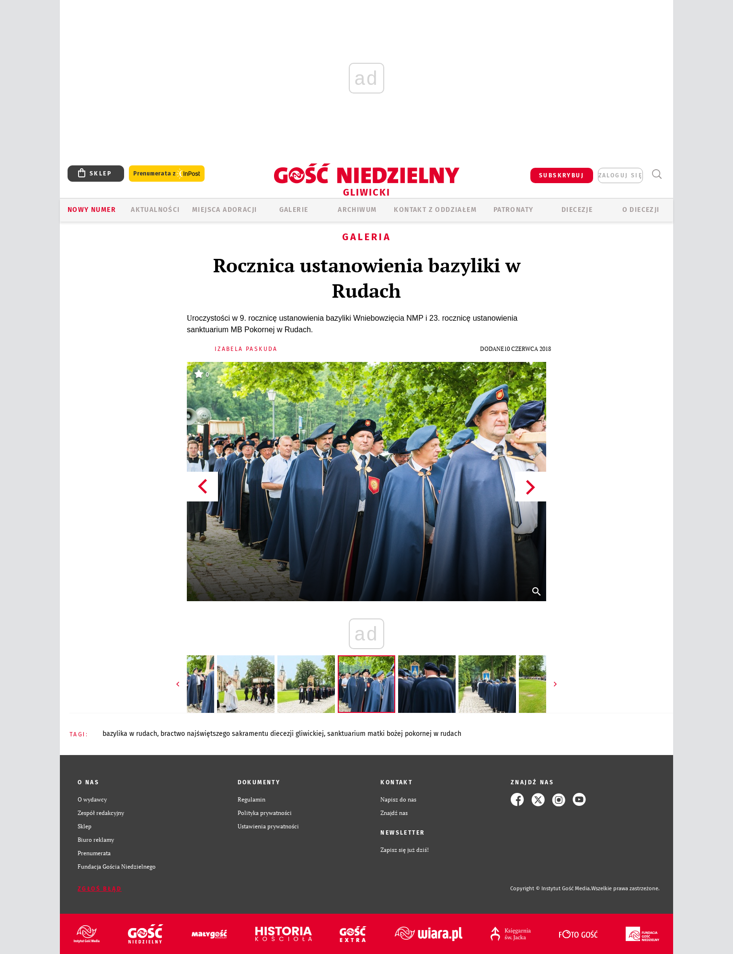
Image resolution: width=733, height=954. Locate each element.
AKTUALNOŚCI (155, 210)
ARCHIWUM (357, 210)
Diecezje (577, 210)
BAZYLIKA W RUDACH (130, 734)
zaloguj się (620, 175)
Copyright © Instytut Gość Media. (550, 888)
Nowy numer (92, 210)
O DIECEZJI (641, 210)
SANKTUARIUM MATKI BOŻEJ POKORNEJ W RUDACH (394, 734)
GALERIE (294, 210)
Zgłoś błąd (100, 888)
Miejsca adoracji (224, 210)
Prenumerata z (166, 173)
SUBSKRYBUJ (561, 175)
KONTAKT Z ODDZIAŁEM (435, 210)
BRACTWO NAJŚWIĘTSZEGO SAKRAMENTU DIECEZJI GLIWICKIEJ (242, 734)
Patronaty (513, 210)
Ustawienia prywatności (268, 826)
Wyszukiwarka (656, 174)
